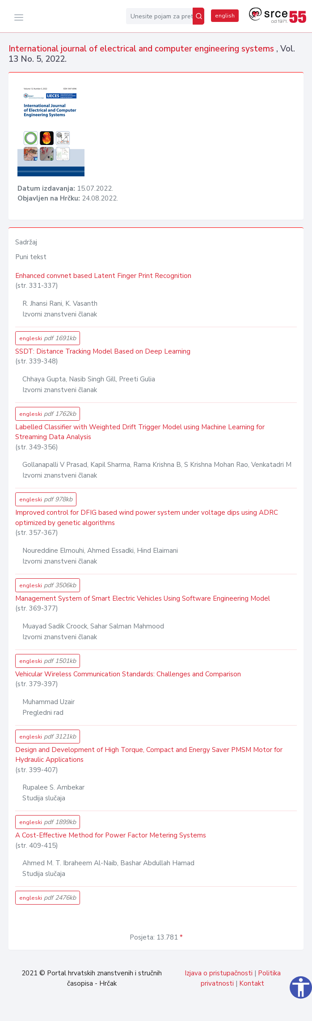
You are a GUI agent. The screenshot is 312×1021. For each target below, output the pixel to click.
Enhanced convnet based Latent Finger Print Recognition (103, 275)
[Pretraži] (198, 16)
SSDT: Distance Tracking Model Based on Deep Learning (102, 351)
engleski (47, 338)
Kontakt (251, 983)
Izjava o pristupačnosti (219, 973)
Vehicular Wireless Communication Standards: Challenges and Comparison (128, 674)
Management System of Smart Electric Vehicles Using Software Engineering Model (142, 598)
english (225, 15)
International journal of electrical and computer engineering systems (142, 49)
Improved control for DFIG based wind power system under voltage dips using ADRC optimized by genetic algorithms (146, 517)
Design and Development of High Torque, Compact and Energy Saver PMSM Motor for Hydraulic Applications (148, 755)
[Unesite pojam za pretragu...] (159, 16)
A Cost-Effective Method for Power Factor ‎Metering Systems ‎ (111, 835)
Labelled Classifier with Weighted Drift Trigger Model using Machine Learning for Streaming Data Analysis (140, 432)
